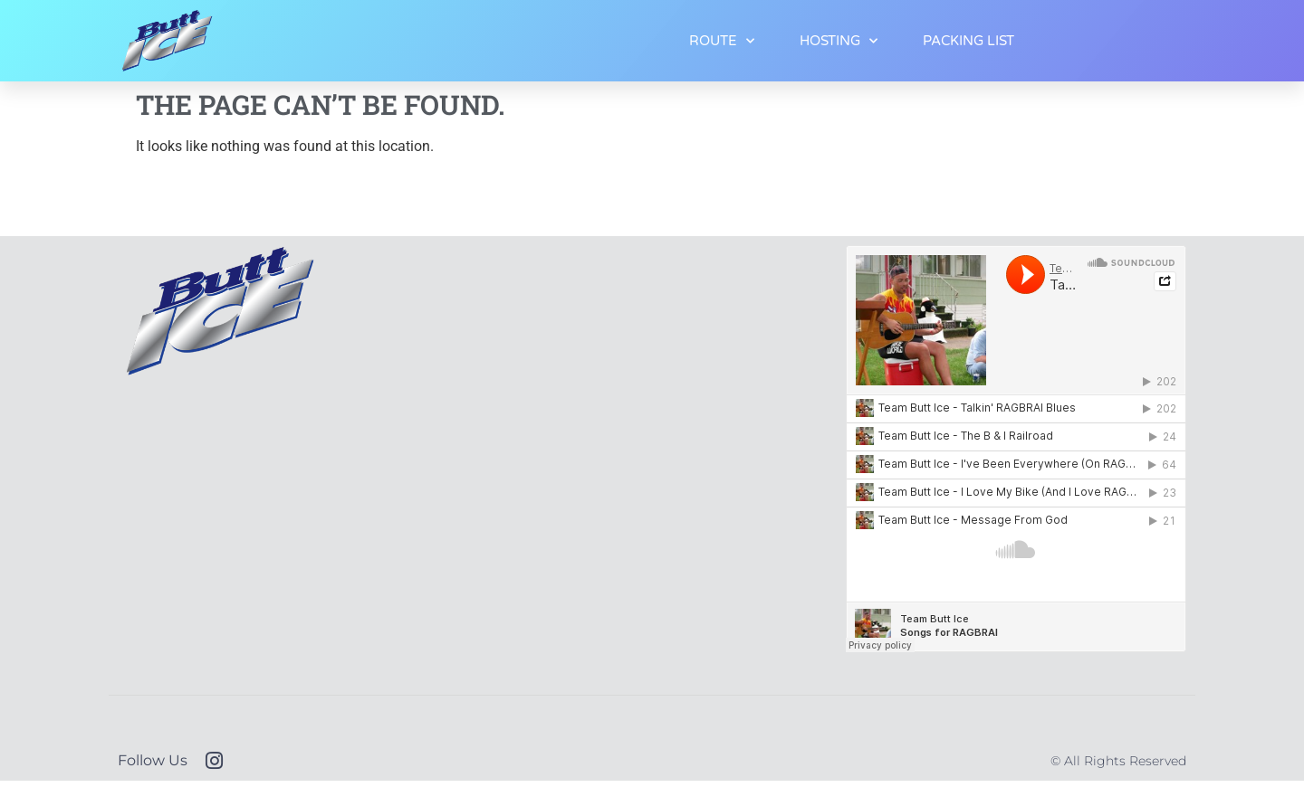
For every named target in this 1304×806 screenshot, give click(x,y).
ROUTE (721, 41)
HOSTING (838, 41)
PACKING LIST (968, 41)
